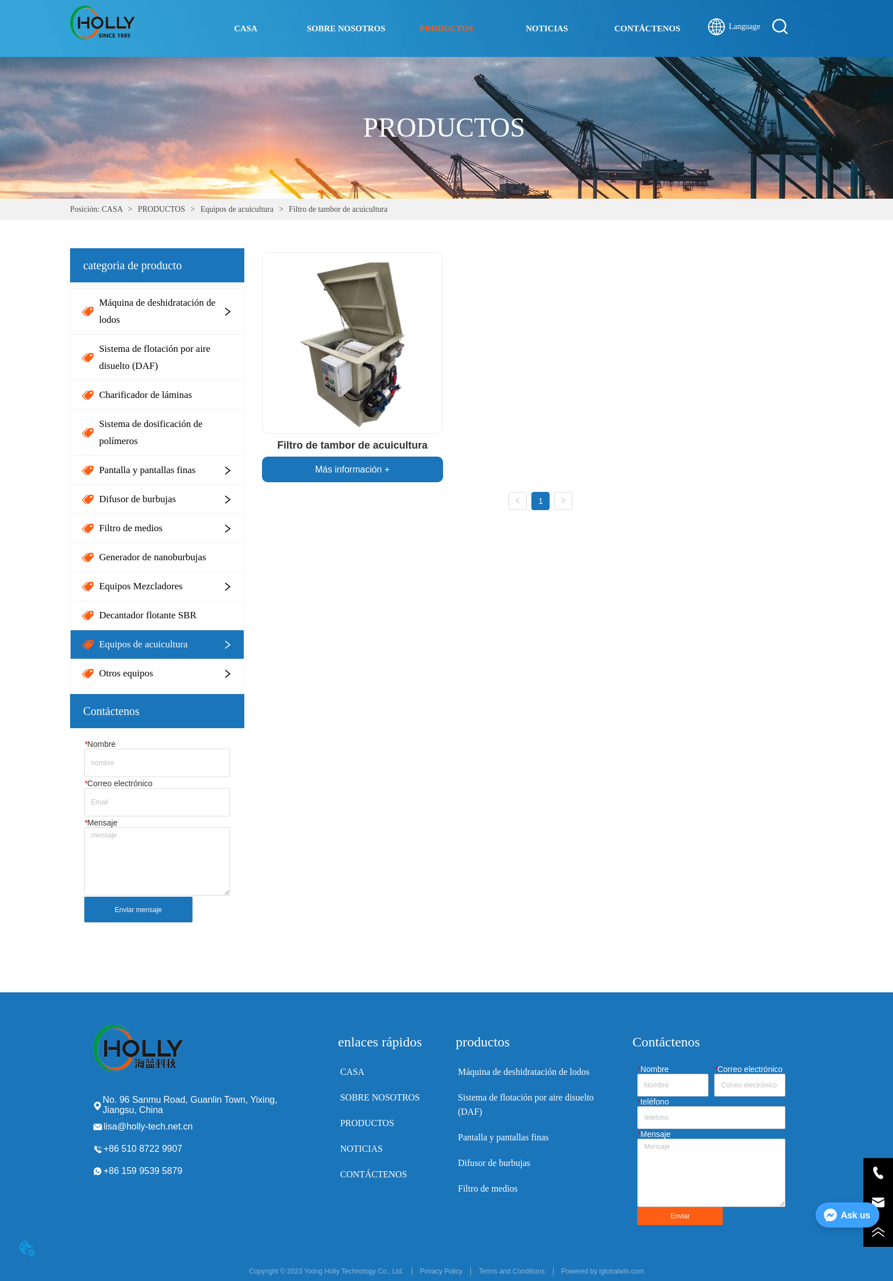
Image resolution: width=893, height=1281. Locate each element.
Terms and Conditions (512, 1271)
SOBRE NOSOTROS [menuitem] (346, 28)
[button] (446, 28)
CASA (112, 209)
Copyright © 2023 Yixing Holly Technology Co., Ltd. (326, 1271)
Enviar (680, 1216)
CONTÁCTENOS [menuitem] (648, 28)
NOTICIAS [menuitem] (547, 28)
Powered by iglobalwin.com (602, 1271)
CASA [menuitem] (245, 28)
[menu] (446, 28)
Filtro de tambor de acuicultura (337, 209)
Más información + (352, 469)
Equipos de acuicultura (236, 209)
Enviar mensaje (138, 910)
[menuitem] (446, 28)
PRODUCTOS (161, 209)
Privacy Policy (441, 1271)
